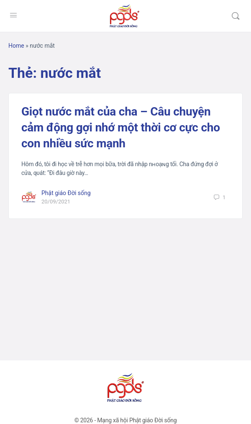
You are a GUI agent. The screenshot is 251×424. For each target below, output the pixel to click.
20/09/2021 (55, 201)
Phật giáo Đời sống (66, 193)
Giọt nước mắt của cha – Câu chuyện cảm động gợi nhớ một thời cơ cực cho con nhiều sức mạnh (120, 127)
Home (16, 45)
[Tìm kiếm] (236, 16)
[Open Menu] (13, 15)
